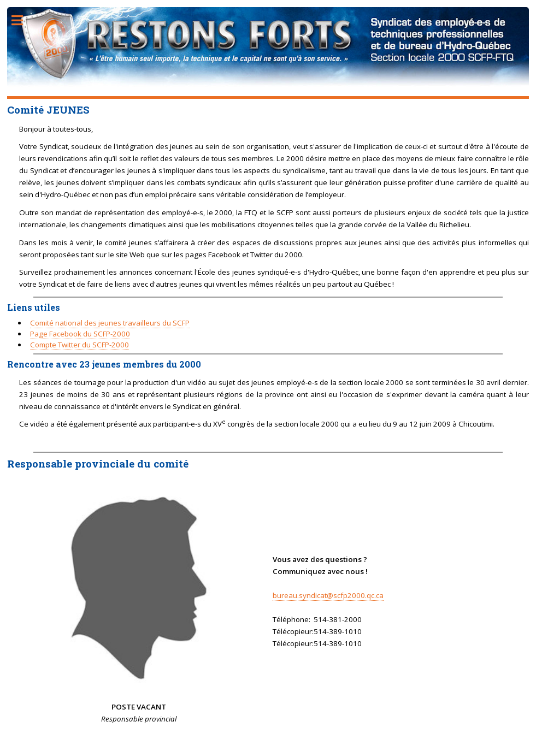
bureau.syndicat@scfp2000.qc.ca (328, 595)
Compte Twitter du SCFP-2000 (79, 345)
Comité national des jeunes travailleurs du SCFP (110, 323)
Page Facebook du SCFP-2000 (80, 334)
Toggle (23, 20)
